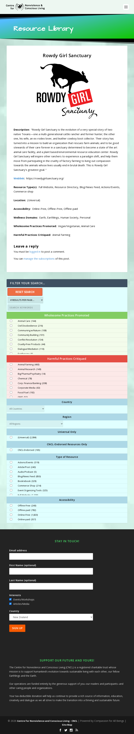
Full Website (28, 495)
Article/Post (27, 467)
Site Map (67, 724)
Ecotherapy (25, 353)
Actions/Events (28, 462)
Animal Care (27, 321)
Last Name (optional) (22, 580)
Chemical (25, 378)
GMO (23, 397)
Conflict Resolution (30, 339)
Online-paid (27, 519)
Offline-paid (27, 510)
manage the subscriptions (39, 258)
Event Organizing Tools (32, 490)
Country (14, 611)
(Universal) (27, 437)
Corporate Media (29, 387)
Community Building (31, 335)
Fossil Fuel (26, 392)
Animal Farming (28, 364)
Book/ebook (27, 481)
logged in (34, 251)
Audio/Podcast (27, 472)
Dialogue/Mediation (31, 349)
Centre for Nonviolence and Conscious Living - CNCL (47, 720)
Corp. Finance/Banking (32, 383)
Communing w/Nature (32, 330)
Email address (18, 550)
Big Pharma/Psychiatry (31, 374)
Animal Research (29, 369)
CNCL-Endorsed (29, 450)
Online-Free (28, 515)
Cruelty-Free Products (31, 344)
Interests (15, 595)
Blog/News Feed (29, 476)
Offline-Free (27, 505)
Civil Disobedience (30, 325)
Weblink (19, 178)
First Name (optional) (22, 565)
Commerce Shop (29, 485)
